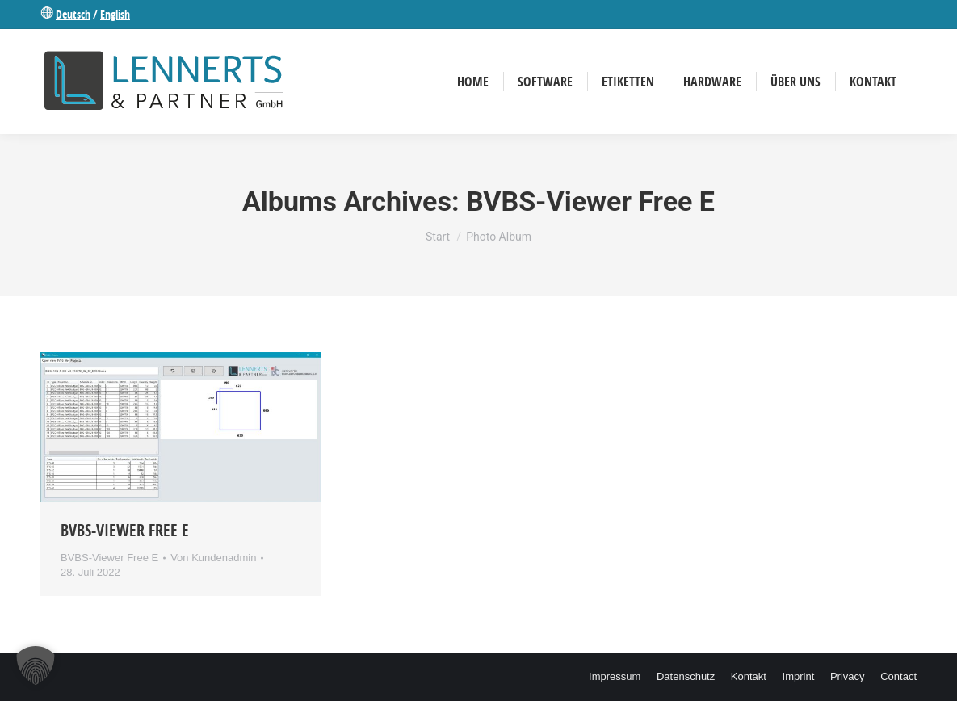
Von (213, 558)
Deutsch (73, 14)
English (115, 14)
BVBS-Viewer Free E (125, 530)
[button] (35, 665)
